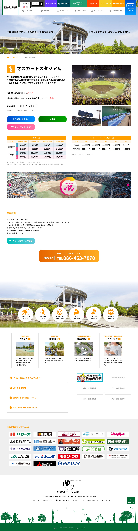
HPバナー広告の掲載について (25, 407)
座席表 (52, 119)
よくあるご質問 (19, 387)
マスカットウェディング (21, 127)
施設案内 (15, 57)
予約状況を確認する (21, 119)
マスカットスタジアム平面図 (21, 240)
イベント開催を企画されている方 (26, 378)
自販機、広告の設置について (24, 397)
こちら (30, 93)
